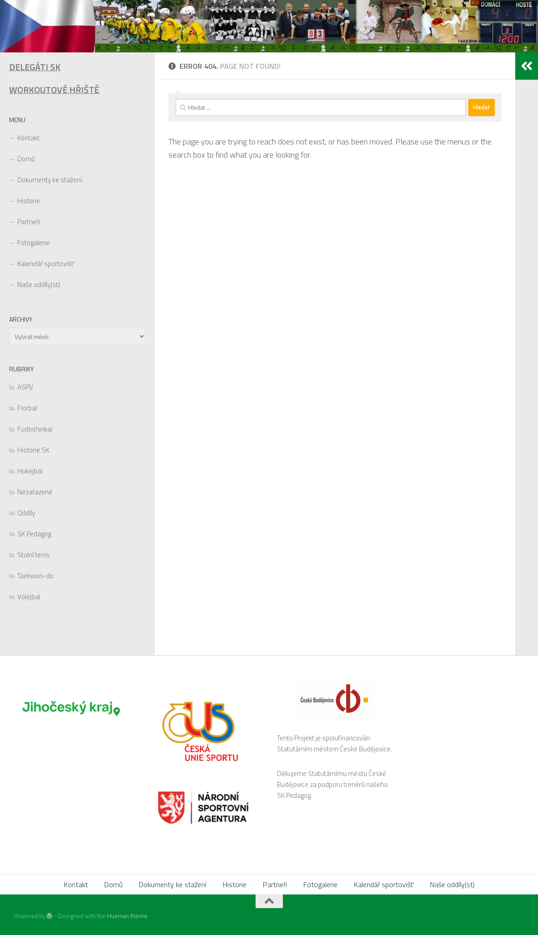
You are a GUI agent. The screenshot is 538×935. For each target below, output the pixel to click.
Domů (26, 159)
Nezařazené (34, 492)
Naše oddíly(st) (38, 284)
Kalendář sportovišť (45, 263)
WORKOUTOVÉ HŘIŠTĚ (54, 90)
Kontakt (28, 138)
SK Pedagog (34, 534)
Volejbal (28, 596)
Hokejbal (29, 471)
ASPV (25, 387)
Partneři (28, 221)
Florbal (27, 408)
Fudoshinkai (34, 429)
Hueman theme (127, 915)
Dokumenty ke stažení (49, 180)
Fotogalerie (33, 242)
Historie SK (33, 450)
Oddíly (26, 513)
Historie (28, 200)
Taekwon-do (35, 575)
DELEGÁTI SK (35, 67)
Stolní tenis (33, 555)
